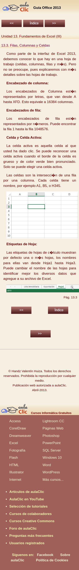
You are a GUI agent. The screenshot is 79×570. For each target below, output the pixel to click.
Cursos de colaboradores (30, 514)
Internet (15, 480)
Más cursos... (53, 480)
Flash (13, 458)
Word (47, 465)
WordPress (51, 472)
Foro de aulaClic (23, 528)
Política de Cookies (52, 560)
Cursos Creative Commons (31, 521)
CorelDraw (17, 428)
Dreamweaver (20, 436)
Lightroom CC (53, 421)
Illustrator (16, 472)
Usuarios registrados (26, 543)
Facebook (45, 555)
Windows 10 (52, 458)
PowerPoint (52, 443)
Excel (13, 443)
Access (15, 421)
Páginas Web (53, 428)
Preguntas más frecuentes (31, 536)
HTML (14, 465)
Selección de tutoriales (28, 506)
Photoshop (51, 436)
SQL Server (52, 450)
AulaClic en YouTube (26, 499)
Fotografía (17, 450)
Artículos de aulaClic (26, 492)
